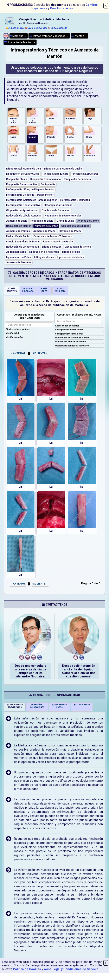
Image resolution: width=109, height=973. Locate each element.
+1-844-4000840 (57, 28)
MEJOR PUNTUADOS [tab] (27, 290)
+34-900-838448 (15, 28)
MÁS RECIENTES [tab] (12, 290)
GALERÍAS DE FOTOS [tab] (59, 706)
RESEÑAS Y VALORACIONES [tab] (37, 706)
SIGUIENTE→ (40, 353)
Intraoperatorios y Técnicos (48, 35)
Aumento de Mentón (18, 42)
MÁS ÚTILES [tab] (44, 290)
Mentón (78, 35)
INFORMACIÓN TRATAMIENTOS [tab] (15, 706)
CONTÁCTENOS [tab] (81, 705)
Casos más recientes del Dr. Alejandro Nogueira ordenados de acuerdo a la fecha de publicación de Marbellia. (54, 303)
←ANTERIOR (18, 353)
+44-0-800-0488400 (36, 28)
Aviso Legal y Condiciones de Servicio (71, 969)
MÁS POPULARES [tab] (60, 290)
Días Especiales (61, 8)
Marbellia (17, 35)
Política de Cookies (27, 969)
